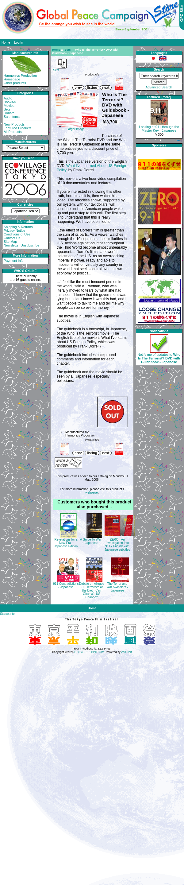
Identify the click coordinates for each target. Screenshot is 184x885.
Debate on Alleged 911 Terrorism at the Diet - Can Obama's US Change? (91, 590)
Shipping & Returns (18, 227)
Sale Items (12, 116)
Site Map (10, 241)
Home (6, 42)
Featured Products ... (19, 128)
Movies (9, 105)
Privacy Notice (14, 230)
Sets (67, 49)
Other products (15, 83)
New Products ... (16, 124)
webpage (91, 492)
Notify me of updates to (159, 357)
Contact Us (12, 238)
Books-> (10, 102)
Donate (9, 113)
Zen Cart (126, 652)
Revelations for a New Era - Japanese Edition (66, 543)
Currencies (25, 204)
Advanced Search (159, 87)
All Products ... (14, 132)
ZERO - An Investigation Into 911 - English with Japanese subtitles (117, 544)
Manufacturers (25, 142)
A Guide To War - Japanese (91, 541)
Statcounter (8, 613)
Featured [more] (159, 97)
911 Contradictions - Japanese (66, 585)
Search (159, 69)
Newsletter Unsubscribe (21, 245)
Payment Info (14, 260)
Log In (18, 42)
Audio (8, 98)
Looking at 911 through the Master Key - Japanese (159, 127)
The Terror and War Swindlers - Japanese (117, 587)
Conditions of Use (17, 234)
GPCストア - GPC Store (89, 652)
